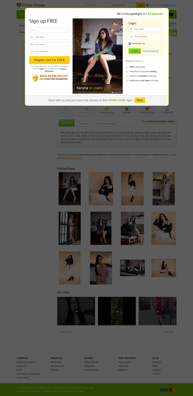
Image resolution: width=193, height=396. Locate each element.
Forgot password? (151, 51)
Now (140, 100)
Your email (32, 37)
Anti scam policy (49, 77)
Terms (41, 69)
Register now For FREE (49, 60)
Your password (32, 51)
